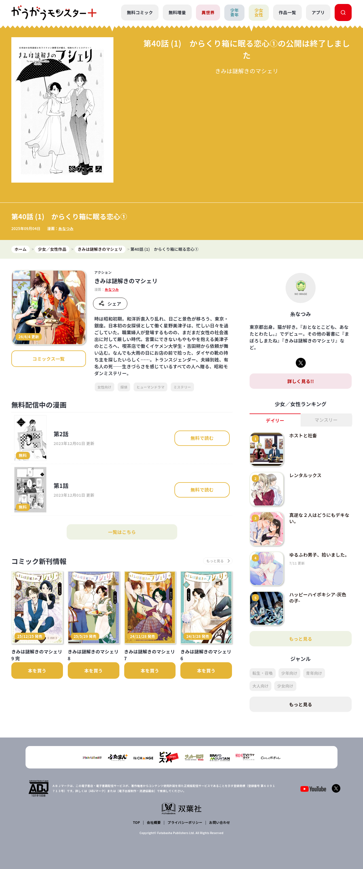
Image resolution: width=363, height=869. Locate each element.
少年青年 (234, 12)
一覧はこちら (122, 531)
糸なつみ (65, 228)
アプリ (318, 12)
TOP (136, 822)
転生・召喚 (262, 673)
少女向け (285, 686)
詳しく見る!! (300, 381)
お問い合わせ (219, 822)
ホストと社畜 (303, 435)
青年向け (314, 673)
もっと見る (300, 638)
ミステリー (182, 387)
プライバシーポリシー (185, 822)
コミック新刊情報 (39, 561)
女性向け (104, 387)
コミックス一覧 (48, 358)
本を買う (37, 670)
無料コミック (140, 12)
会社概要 (154, 822)
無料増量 (177, 12)
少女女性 (258, 12)
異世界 (208, 12)
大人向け (260, 686)
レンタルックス (305, 475)
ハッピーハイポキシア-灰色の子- (317, 597)
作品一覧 (287, 12)
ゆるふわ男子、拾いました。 (319, 554)
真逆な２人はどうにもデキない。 (319, 518)
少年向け (289, 673)
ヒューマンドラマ (150, 387)
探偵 (124, 387)
